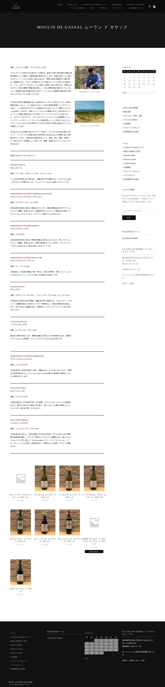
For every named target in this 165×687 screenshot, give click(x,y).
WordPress (26, 684)
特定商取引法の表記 (131, 131)
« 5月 (124, 93)
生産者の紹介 (117, 5)
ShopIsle (12, 684)
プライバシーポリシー (132, 127)
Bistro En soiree (130, 159)
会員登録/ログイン (136, 8)
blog (92, 8)
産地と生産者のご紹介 (132, 151)
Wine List (72, 5)
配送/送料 (127, 112)
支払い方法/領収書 (131, 108)
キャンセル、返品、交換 (133, 115)
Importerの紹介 (129, 155)
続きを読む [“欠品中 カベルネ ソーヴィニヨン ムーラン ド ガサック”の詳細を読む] (94, 551)
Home (60, 5)
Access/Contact (130, 163)
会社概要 (127, 123)
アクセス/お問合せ (131, 119)
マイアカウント (118, 8)
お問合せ (103, 8)
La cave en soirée (130, 238)
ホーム (126, 143)
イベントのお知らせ (78, 8)
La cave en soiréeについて (94, 5)
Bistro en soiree (135, 5)
